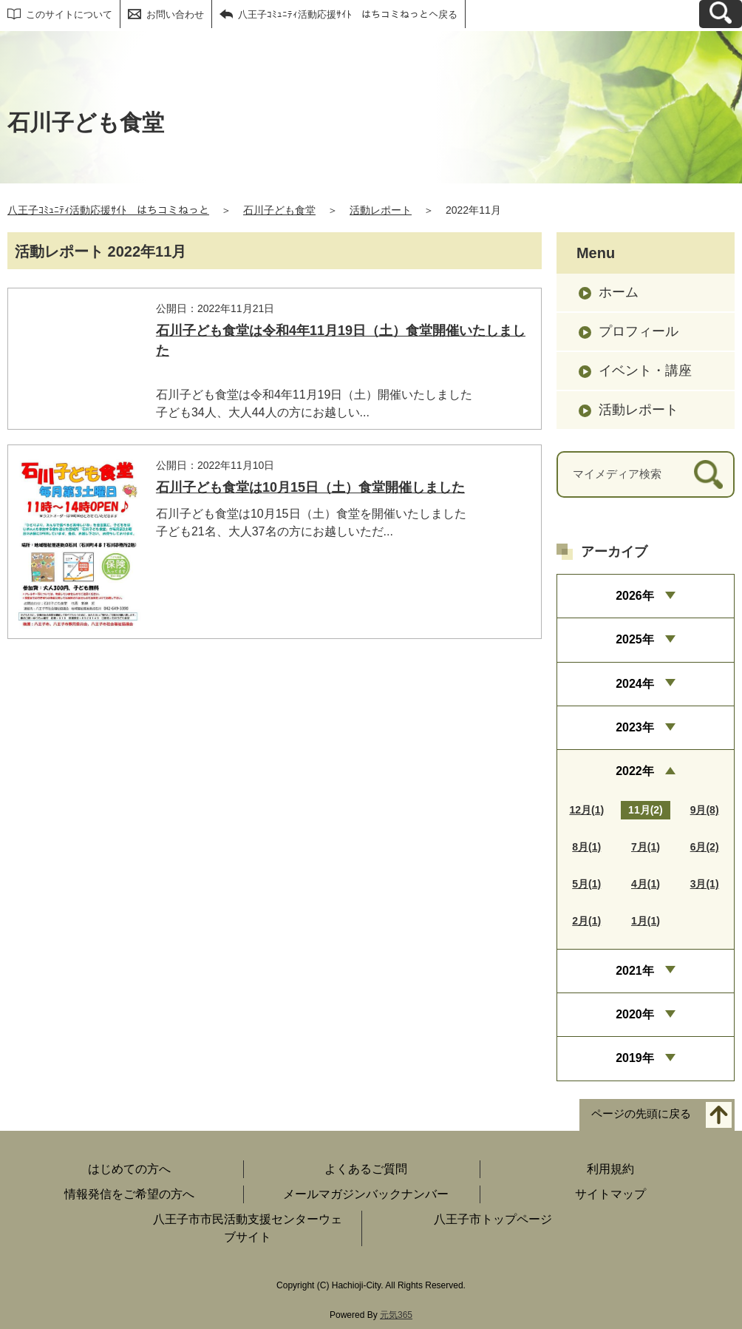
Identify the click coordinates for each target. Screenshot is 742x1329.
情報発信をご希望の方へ (129, 1194)
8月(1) (586, 847)
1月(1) (645, 921)
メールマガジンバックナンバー (366, 1194)
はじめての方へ (129, 1169)
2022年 (635, 771)
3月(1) (704, 884)
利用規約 (610, 1169)
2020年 (635, 1014)
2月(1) (586, 921)
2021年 (635, 970)
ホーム (619, 292)
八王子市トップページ (493, 1219)
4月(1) (645, 884)
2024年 (635, 683)
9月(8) (704, 810)
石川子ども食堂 (279, 210)
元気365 (396, 1315)
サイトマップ (610, 1194)
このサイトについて (69, 14)
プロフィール (638, 331)
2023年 (635, 727)
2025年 (635, 639)
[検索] (708, 474)
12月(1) (586, 810)
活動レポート (381, 210)
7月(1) (645, 847)
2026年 (635, 595)
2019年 (635, 1058)
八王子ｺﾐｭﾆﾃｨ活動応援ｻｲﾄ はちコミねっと (108, 210)
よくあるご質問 (365, 1169)
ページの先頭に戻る (641, 1113)
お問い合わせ (175, 14)
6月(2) (704, 847)
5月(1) (586, 884)
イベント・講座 (645, 370)
